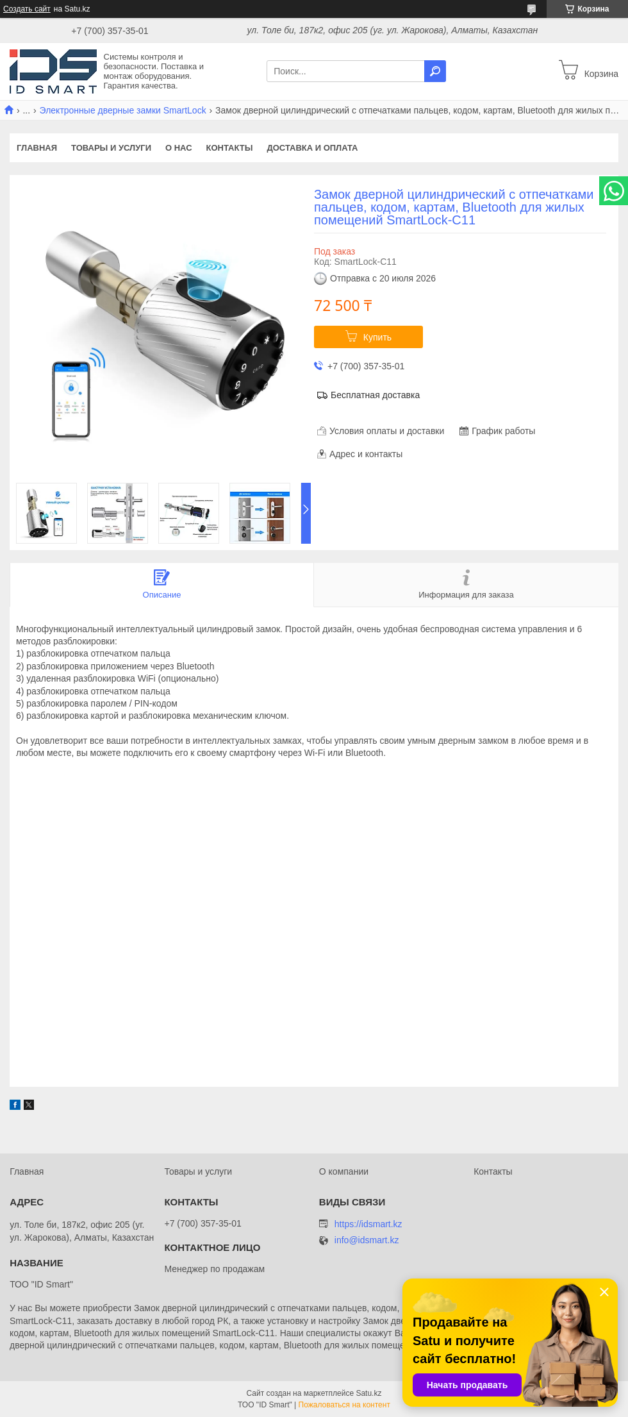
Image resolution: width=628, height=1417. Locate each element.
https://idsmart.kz (368, 1224)
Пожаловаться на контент (344, 1404)
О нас (178, 148)
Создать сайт (27, 8)
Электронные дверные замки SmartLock (123, 110)
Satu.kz (368, 1393)
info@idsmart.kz (367, 1240)
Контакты (229, 148)
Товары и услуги (111, 148)
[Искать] (435, 71)
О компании (343, 1171)
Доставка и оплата (312, 148)
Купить (377, 337)
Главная (37, 148)
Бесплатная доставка (375, 395)
